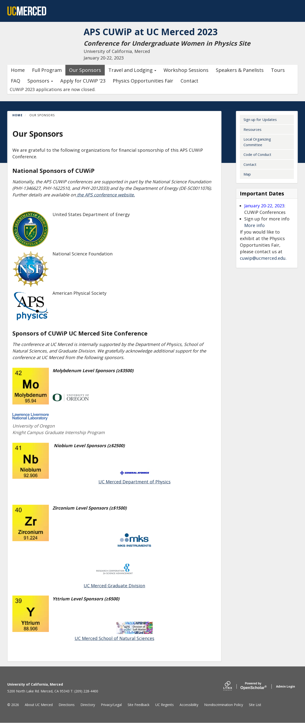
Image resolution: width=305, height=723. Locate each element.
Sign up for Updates (260, 119)
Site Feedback (138, 704)
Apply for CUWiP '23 (82, 80)
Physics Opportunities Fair (143, 80)
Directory (87, 704)
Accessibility (189, 704)
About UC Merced (39, 704)
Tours (278, 70)
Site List (255, 704)
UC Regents (164, 704)
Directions (67, 704)
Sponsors (40, 80)
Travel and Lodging (132, 70)
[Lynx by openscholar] (231, 686)
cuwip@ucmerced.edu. (263, 258)
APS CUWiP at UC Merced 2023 (156, 31)
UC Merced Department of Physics (134, 482)
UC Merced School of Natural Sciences (114, 638)
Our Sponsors (85, 70)
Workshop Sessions (186, 70)
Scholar (253, 686)
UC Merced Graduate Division (114, 585)
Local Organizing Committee (257, 142)
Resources (252, 129)
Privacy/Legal (111, 704)
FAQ (15, 80)
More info (254, 225)
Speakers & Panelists (240, 70)
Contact (189, 80)
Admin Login (285, 686)
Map (247, 174)
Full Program (47, 70)
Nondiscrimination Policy (223, 704)
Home (18, 70)
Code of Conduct (257, 154)
